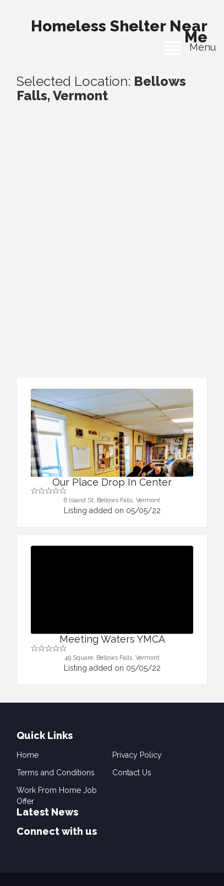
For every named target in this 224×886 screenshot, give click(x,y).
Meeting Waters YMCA (112, 639)
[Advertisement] (112, 260)
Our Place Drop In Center (112, 482)
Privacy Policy (137, 755)
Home (28, 755)
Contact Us (131, 772)
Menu (189, 47)
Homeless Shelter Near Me (119, 28)
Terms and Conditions (56, 772)
